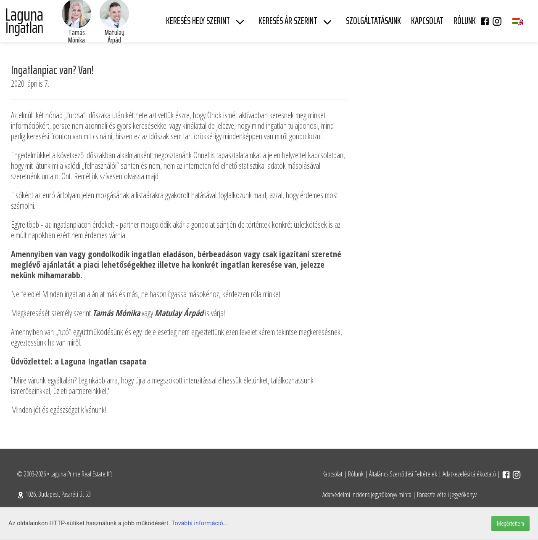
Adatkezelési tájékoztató (469, 474)
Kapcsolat (332, 474)
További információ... (199, 523)
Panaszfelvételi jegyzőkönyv (447, 494)
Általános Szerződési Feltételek (403, 474)
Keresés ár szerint (287, 20)
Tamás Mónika (76, 36)
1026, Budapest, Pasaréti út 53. (54, 494)
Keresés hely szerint (198, 20)
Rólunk (356, 474)
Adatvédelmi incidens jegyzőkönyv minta (366, 494)
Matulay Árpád (114, 36)
